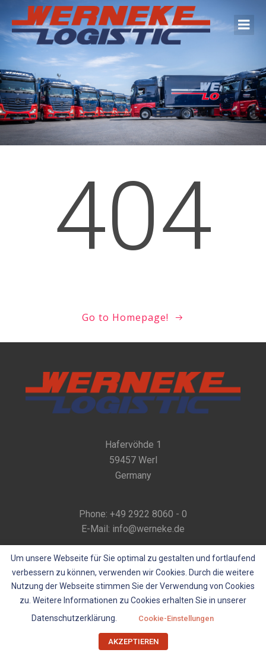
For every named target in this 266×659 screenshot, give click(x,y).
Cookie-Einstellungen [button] (176, 618)
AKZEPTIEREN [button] (133, 641)
